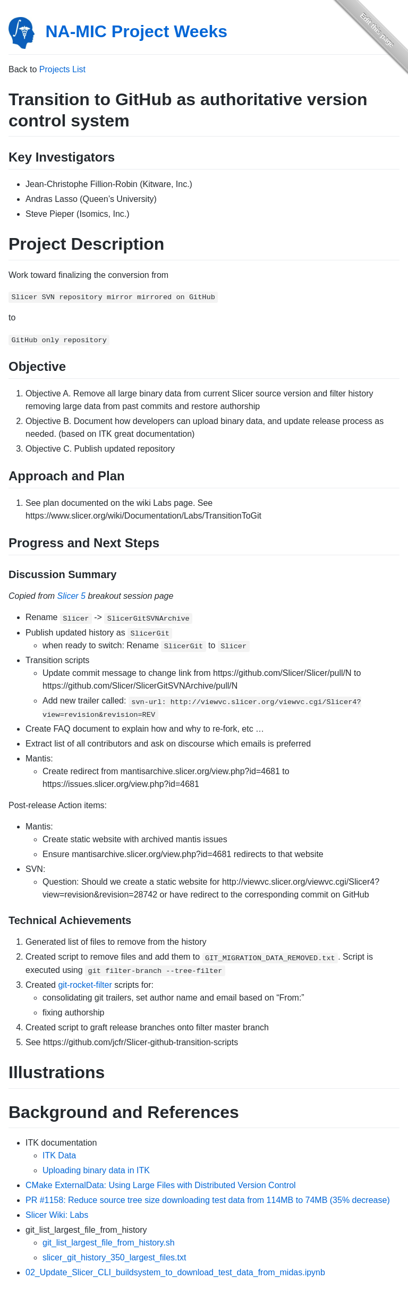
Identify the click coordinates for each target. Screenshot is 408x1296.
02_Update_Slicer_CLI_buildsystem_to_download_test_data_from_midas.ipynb (175, 1272)
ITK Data (59, 1155)
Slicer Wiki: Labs (57, 1214)
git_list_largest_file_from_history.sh (108, 1242)
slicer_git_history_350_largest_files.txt (114, 1257)
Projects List (62, 69)
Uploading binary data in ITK (96, 1170)
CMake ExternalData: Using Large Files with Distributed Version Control (161, 1185)
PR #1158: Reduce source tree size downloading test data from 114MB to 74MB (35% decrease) (208, 1200)
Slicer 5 (71, 595)
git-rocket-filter (85, 984)
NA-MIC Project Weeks (136, 31)
